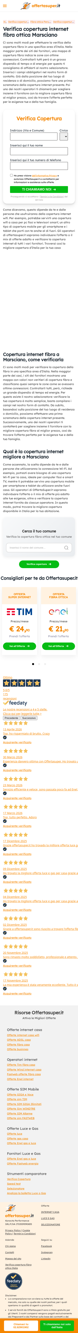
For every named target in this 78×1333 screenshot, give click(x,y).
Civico (64, 130)
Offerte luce (14, 1133)
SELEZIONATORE (50, 1224)
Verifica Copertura (18, 1179)
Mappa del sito (13, 1258)
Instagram (47, 1252)
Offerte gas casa (17, 1138)
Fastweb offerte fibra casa (24, 1074)
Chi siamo (10, 1246)
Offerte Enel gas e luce (21, 1143)
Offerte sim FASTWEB (20, 1118)
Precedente (11, 718)
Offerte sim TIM (17, 1099)
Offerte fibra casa (18, 1044)
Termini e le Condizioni (52, 196)
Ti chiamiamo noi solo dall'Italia (57, 1326)
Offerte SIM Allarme (19, 1113)
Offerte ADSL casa (19, 1039)
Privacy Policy (13, 1230)
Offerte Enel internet (20, 1079)
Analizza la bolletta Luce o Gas (26, 1193)
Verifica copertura (37, 563)
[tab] (33, 664)
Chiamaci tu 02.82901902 (21, 1326)
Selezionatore (15, 1188)
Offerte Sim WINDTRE (21, 1108)
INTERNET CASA (50, 1212)
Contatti (9, 1252)
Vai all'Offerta (17, 646)
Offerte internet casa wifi (23, 1035)
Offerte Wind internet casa (24, 1069)
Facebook (46, 1246)
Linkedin (46, 1258)
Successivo (29, 718)
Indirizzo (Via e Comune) (27, 130)
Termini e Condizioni (25, 1233)
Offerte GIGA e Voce (20, 1094)
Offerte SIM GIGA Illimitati (24, 1104)
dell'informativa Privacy (44, 175)
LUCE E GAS (48, 1218)
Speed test (14, 1183)
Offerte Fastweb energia (22, 1163)
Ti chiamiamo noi (36, 189)
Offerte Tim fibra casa (21, 1064)
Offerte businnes (17, 1049)
